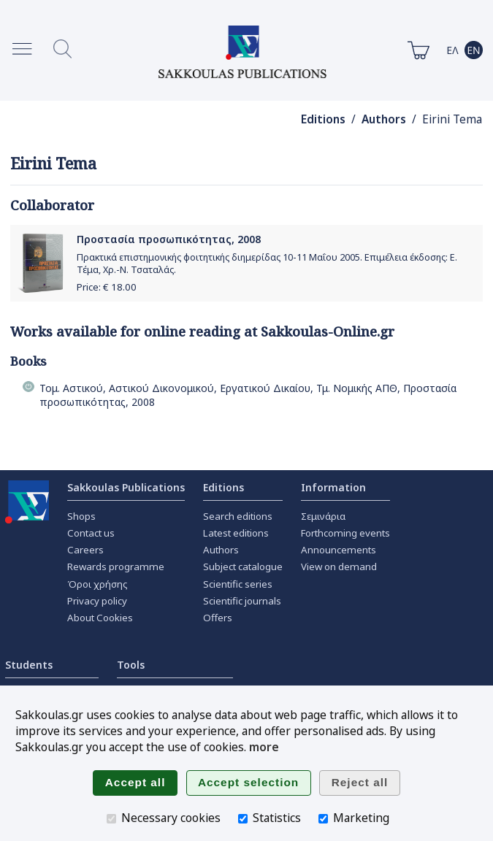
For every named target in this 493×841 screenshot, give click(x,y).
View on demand (339, 566)
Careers (85, 549)
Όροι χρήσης (97, 584)
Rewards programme (115, 566)
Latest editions (236, 532)
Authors (384, 119)
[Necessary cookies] (111, 818)
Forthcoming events (345, 532)
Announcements (338, 549)
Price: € (107, 286)
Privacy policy (97, 600)
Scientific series (237, 584)
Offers (217, 617)
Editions (323, 119)
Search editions (237, 516)
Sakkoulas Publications (126, 487)
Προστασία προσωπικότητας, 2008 (169, 239)
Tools (131, 665)
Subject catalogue (243, 566)
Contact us (91, 532)
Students (29, 665)
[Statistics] (243, 818)
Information (333, 487)
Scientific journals (242, 600)
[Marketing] (323, 818)
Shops (81, 516)
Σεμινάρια (323, 516)
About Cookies (100, 617)
